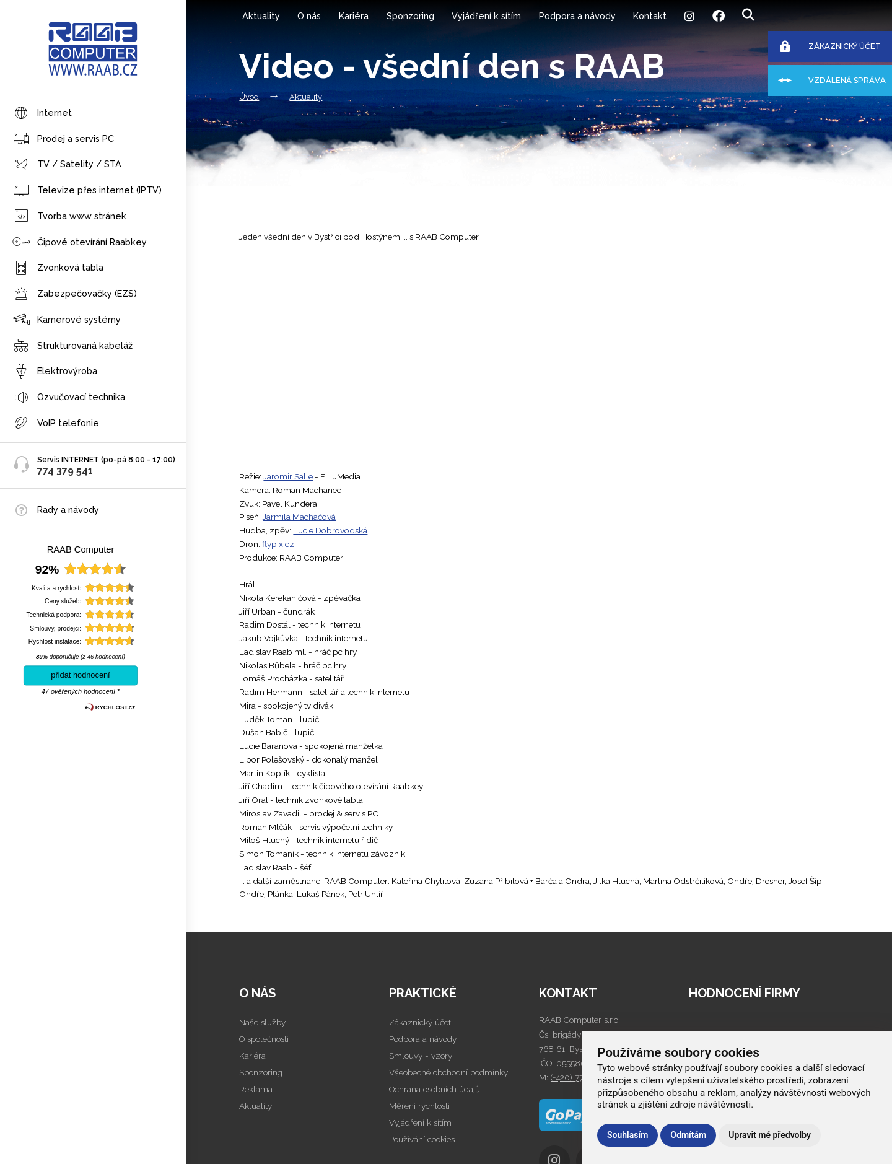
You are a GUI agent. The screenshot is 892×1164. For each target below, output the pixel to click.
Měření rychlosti (419, 1106)
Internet (42, 114)
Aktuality (261, 16)
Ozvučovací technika (68, 398)
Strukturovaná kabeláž (72, 346)
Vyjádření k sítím (486, 16)
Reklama (256, 1089)
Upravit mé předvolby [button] (769, 1135)
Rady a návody (68, 509)
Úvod (249, 97)
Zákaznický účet (420, 1022)
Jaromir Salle (288, 476)
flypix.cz (278, 544)
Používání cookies (422, 1139)
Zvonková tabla (57, 269)
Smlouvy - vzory (420, 1056)
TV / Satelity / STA (66, 165)
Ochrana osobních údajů (434, 1089)
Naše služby (262, 1022)
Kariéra (354, 16)
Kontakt (650, 16)
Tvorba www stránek (69, 216)
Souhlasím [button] (627, 1135)
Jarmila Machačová (299, 517)
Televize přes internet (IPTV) (87, 191)
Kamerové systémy (66, 320)
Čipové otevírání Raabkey (79, 243)
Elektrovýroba (54, 372)
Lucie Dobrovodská (330, 530)
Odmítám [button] (688, 1135)
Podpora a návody (577, 16)
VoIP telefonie (55, 423)
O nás (309, 16)
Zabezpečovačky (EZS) (74, 295)
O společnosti (264, 1039)
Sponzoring (410, 16)
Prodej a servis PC (63, 139)
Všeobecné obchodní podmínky (448, 1072)
